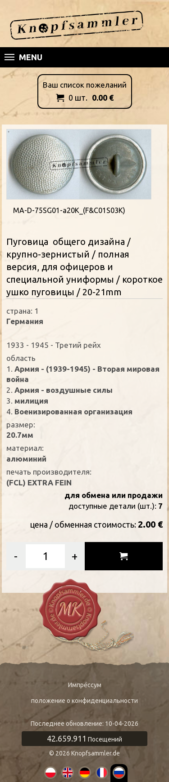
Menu (23, 57)
